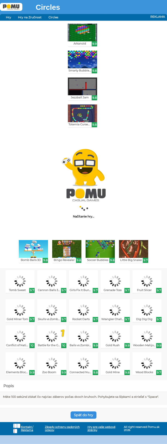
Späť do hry (83, 415)
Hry (8, 17)
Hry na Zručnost (30, 17)
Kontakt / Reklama (27, 428)
